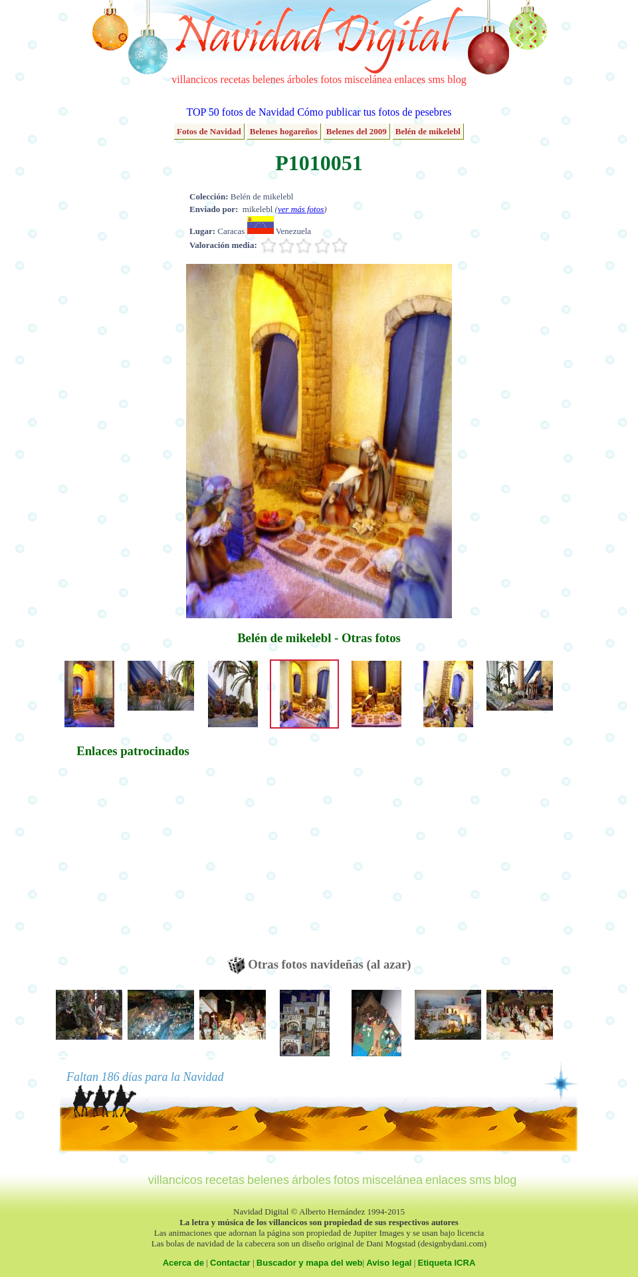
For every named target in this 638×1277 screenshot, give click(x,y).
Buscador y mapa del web (310, 1263)
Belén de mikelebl (428, 131)
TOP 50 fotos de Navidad (240, 112)
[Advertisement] (133, 863)
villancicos (194, 79)
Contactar (230, 1263)
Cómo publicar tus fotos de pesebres (374, 112)
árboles (302, 79)
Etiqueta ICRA (447, 1263)
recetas (235, 79)
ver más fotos (301, 209)
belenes (268, 79)
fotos (331, 79)
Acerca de (183, 1263)
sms (436, 79)
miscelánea (367, 79)
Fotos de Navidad (209, 131)
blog (456, 79)
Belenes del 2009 (356, 131)
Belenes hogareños (284, 131)
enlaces (409, 79)
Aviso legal (388, 1263)
